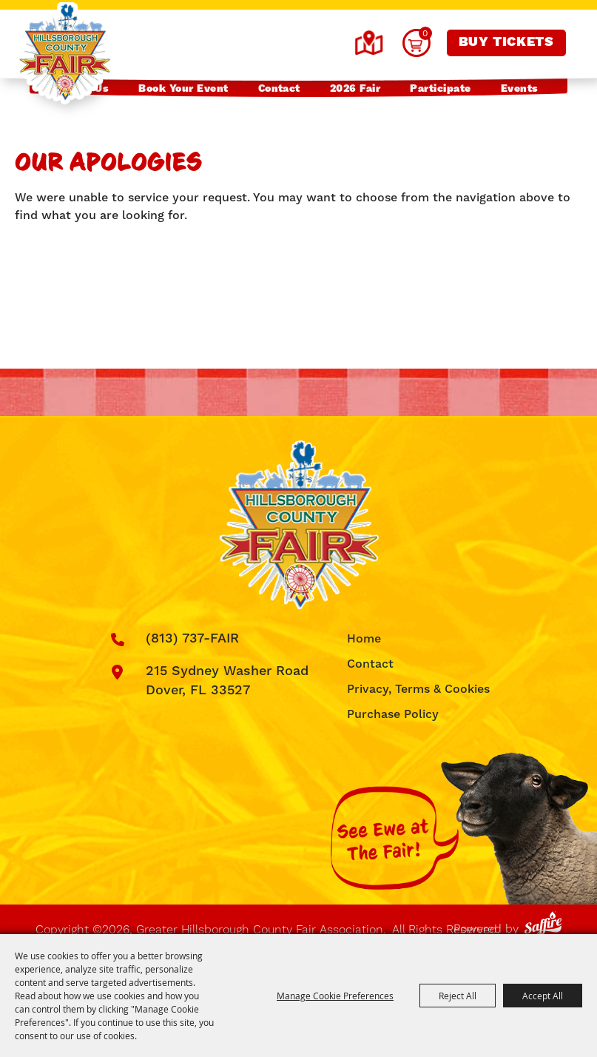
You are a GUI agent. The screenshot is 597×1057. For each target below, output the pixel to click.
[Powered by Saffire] (546, 920)
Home (364, 638)
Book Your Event (183, 88)
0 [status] (425, 33)
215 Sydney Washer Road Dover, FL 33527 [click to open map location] (227, 680)
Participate (440, 88)
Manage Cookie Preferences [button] (335, 995)
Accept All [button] (542, 995)
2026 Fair (355, 88)
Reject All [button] (457, 995)
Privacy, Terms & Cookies (418, 689)
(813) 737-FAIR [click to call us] (192, 638)
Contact (279, 88)
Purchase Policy (393, 714)
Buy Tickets (506, 42)
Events (520, 88)
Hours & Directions (369, 43)
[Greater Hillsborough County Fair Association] (65, 53)
